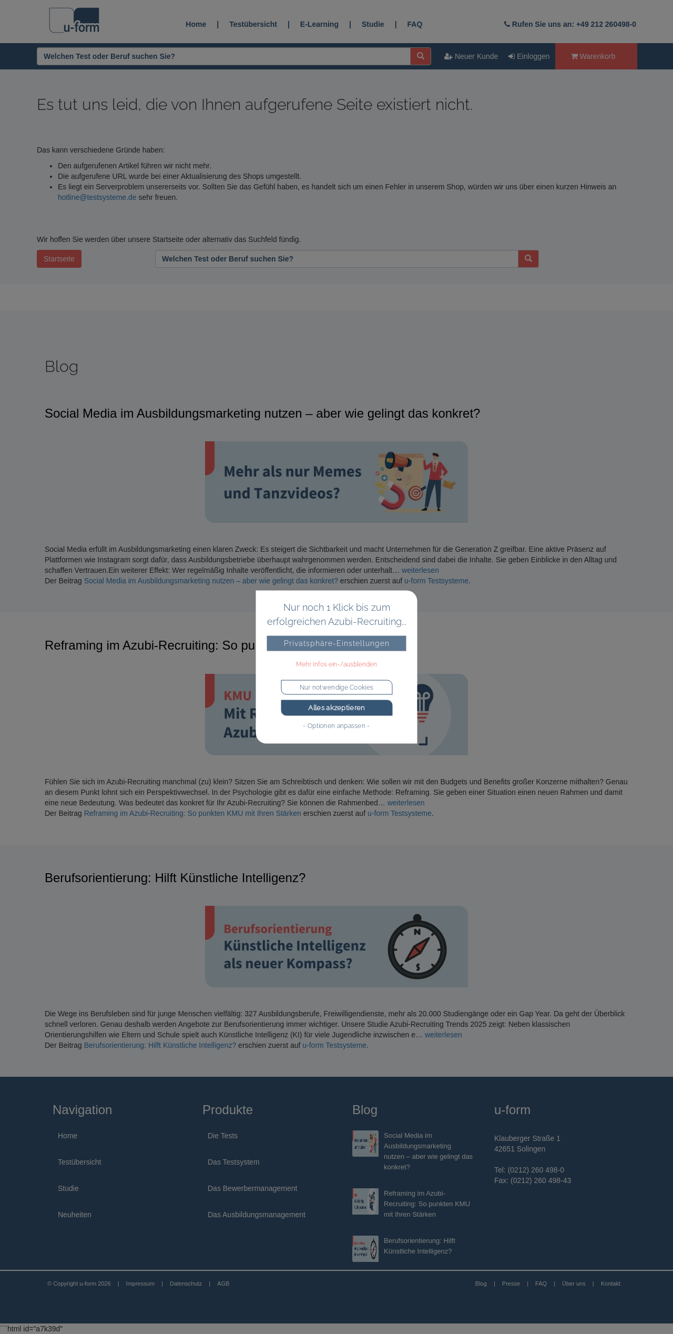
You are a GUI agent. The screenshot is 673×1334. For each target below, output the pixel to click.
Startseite (59, 259)
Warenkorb (593, 56)
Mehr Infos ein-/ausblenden (336, 664)
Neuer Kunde (471, 56)
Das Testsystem (234, 1162)
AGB (223, 1283)
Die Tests (223, 1135)
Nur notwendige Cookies (337, 687)
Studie (373, 24)
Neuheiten (74, 1214)
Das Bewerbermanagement (252, 1188)
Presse (511, 1283)
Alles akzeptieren (336, 708)
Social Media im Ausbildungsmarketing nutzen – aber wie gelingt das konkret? (262, 413)
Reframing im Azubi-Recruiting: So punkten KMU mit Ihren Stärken (231, 645)
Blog (481, 1283)
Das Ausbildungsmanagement (256, 1214)
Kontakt (610, 1283)
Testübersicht (253, 24)
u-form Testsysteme (436, 581)
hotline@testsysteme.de (97, 197)
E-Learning (319, 24)
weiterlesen (420, 570)
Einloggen (528, 56)
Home (196, 24)
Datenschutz (186, 1283)
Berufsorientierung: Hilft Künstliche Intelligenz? (175, 878)
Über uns (574, 1283)
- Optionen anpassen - (336, 725)
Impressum (140, 1283)
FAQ (415, 24)
